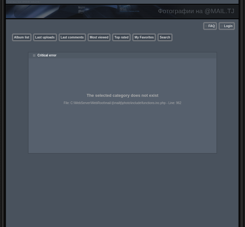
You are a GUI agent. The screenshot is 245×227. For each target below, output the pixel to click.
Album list (21, 37)
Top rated (121, 37)
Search (165, 37)
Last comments (72, 37)
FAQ (211, 26)
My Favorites (144, 37)
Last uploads (45, 37)
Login (228, 26)
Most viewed (99, 37)
